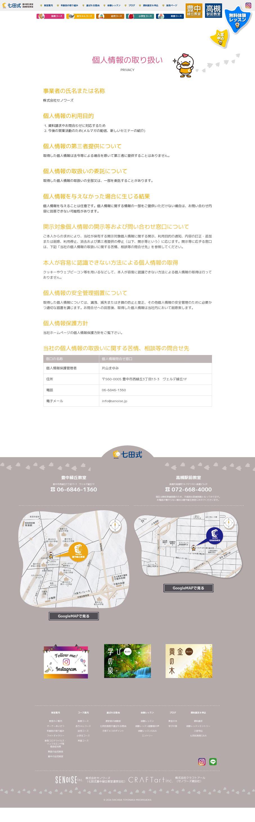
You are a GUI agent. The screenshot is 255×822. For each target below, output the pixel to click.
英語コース (83, 755)
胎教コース (83, 735)
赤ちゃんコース (83, 740)
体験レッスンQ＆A (147, 745)
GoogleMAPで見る (73, 616)
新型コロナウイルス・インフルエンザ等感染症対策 (56, 758)
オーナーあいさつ (55, 740)
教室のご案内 (55, 735)
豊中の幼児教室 (55, 771)
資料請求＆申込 (198, 726)
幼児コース (83, 745)
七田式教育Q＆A (198, 750)
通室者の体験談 (113, 735)
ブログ (173, 726)
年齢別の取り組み (55, 745)
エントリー (147, 750)
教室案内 (55, 726)
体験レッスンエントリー (198, 740)
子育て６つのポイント (113, 745)
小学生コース (83, 750)
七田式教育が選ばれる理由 (113, 740)
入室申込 (198, 745)
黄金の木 (172, 735)
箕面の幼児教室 (55, 765)
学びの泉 (172, 740)
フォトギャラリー (55, 750)
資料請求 (198, 735)
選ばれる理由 (113, 726)
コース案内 (83, 726)
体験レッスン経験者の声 (147, 740)
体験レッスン (147, 726)
